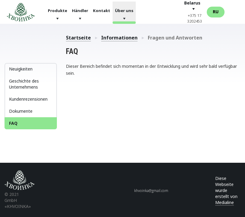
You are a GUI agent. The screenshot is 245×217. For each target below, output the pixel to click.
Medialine (224, 202)
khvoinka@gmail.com (151, 190)
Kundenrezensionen (28, 99)
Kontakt (101, 10)
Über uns (124, 10)
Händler (80, 10)
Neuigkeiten (21, 69)
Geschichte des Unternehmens (24, 84)
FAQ (13, 123)
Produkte (57, 10)
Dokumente (21, 111)
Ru (216, 11)
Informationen (119, 37)
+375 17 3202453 (194, 18)
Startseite (78, 37)
